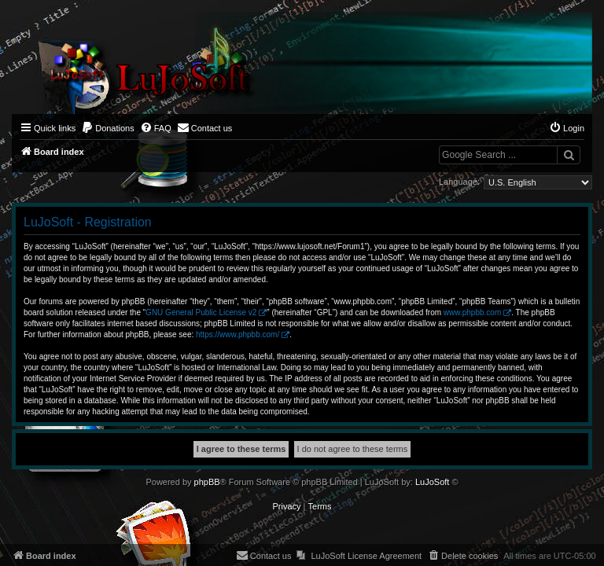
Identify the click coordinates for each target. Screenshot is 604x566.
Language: (459, 181)
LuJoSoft (432, 482)
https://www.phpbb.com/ (237, 334)
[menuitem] (107, 128)
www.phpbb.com (472, 312)
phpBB (207, 482)
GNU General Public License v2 (200, 312)
